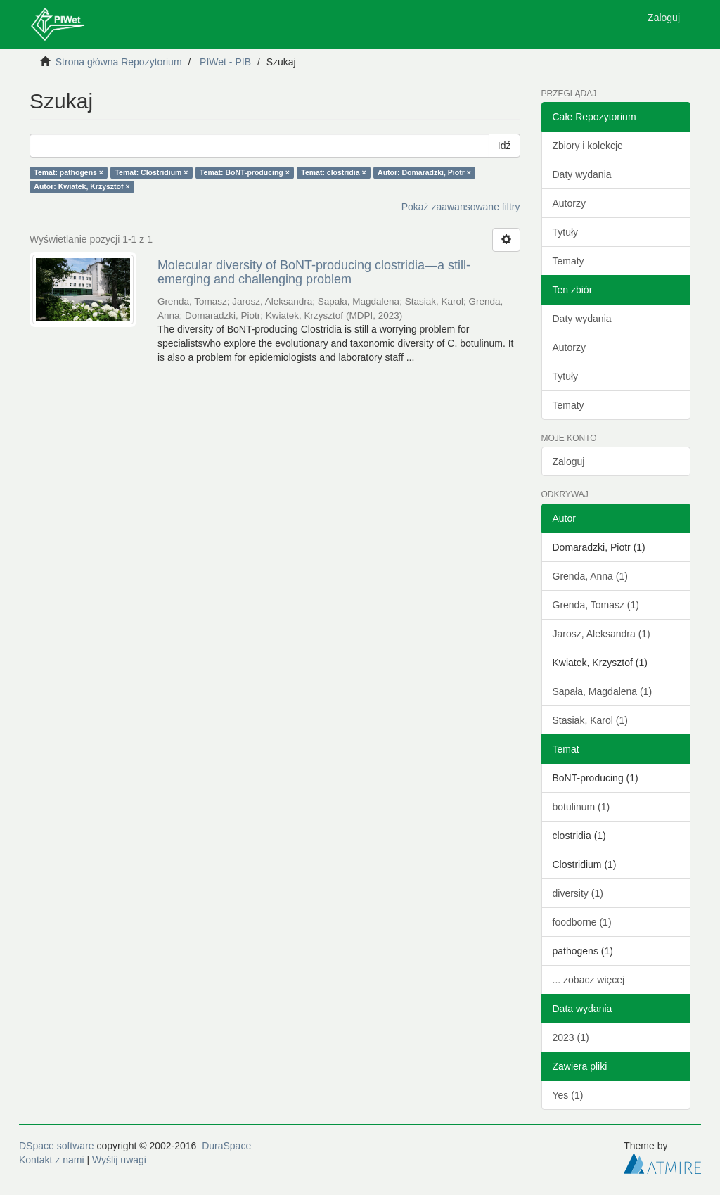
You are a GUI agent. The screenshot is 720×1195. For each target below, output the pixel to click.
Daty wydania (582, 174)
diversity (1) (578, 893)
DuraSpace (226, 1145)
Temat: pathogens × (68, 172)
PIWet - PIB (225, 62)
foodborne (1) (582, 922)
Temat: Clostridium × (151, 172)
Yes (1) (568, 1095)
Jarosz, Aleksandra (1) (601, 633)
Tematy (568, 261)
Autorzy (569, 203)
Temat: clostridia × (333, 172)
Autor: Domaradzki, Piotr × (424, 172)
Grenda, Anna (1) (590, 576)
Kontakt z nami (51, 1159)
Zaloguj (569, 461)
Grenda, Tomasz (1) (596, 605)
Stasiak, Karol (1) (590, 720)
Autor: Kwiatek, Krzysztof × (81, 186)
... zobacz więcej (589, 979)
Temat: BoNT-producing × (245, 172)
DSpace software (56, 1145)
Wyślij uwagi (119, 1159)
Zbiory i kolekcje (588, 145)
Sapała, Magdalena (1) (602, 691)
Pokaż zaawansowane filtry (460, 206)
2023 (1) (571, 1037)
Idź (504, 145)
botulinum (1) (581, 806)
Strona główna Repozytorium (119, 62)
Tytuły (566, 232)
